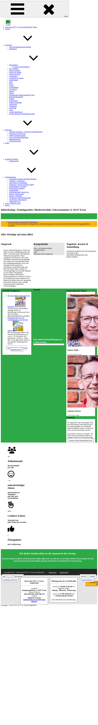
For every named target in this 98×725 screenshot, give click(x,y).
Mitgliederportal (14, 139)
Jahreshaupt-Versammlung (18, 183)
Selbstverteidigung (15, 102)
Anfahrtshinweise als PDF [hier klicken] (34, 600)
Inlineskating (13, 80)
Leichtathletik (14, 87)
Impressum (53, 572)
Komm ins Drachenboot (21, 67)
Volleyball (12, 108)
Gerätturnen (13, 76)
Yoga (11, 110)
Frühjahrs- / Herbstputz (17, 181)
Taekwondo (13, 104)
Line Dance (13, 89)
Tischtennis (13, 106)
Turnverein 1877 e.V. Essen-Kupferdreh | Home (21, 27)
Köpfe (7, 143)
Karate (11, 85)
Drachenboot (29, 65)
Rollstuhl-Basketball (16, 97)
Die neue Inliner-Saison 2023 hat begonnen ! (23, 222)
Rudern (11, 99)
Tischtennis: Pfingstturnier (18, 200)
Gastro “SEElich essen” (13, 203)
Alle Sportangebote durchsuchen (20, 47)
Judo (10, 82)
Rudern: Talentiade (15, 196)
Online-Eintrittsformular (17, 135)
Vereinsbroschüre (15, 141)
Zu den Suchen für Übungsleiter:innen (22, 114)
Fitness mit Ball (14, 74)
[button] (49, 248)
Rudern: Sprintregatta (16, 194)
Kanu (11, 84)
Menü (35, 9)
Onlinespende (13, 161)
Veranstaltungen (26, 177)
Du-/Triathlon (13, 69)
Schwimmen (13, 101)
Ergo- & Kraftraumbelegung (18, 137)
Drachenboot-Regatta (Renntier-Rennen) (22, 179)
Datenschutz (64, 572)
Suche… (8, 205)
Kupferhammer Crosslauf (17, 186)
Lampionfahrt (13, 190)
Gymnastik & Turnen (16, 78)
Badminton (13, 49)
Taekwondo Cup (14, 201)
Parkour (12, 91)
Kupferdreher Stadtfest (16, 188)
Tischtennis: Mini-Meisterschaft (20, 198)
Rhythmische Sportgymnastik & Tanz (21, 95)
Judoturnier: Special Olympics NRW (21, 185)
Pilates (11, 93)
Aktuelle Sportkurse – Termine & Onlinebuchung (25, 132)
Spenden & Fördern (27, 159)
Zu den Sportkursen (15, 112)
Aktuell (7, 29)
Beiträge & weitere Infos (17, 134)
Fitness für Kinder (15, 72)
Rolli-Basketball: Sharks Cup (19, 192)
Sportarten (24, 45)
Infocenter (24, 130)
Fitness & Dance (14, 70)
